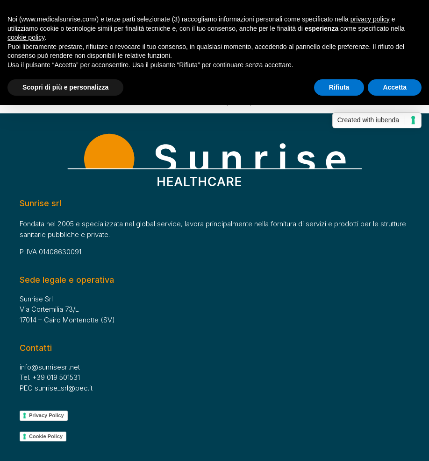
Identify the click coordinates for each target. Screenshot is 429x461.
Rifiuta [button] (339, 87)
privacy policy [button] (370, 19)
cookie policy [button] (25, 37)
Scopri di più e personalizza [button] (65, 87)
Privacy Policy (46, 415)
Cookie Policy (46, 436)
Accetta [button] (395, 87)
